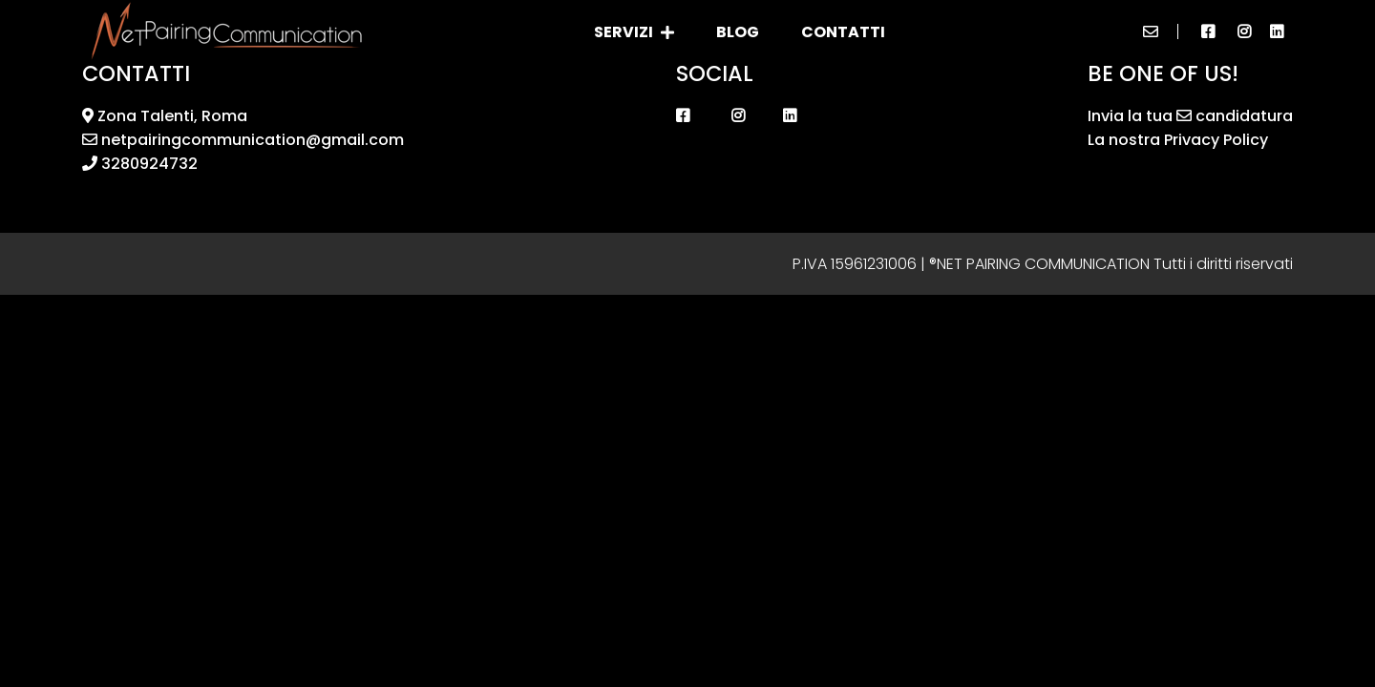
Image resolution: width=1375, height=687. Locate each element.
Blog (737, 32)
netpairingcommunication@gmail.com (243, 140)
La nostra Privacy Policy (1178, 140)
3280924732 (140, 164)
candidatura (1234, 116)
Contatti (843, 32)
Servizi (634, 32)
